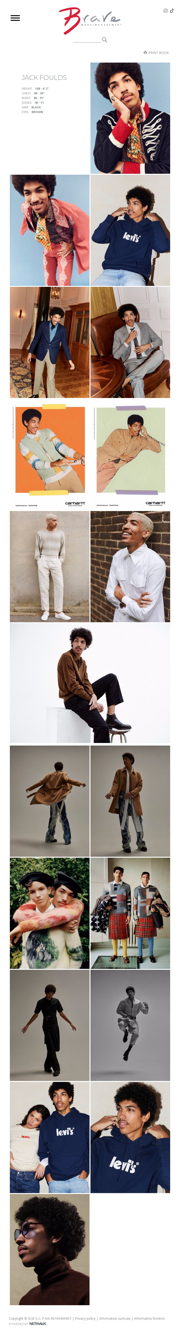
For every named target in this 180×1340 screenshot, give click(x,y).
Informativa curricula (114, 1318)
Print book (156, 52)
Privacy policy (85, 1318)
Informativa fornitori (149, 1318)
